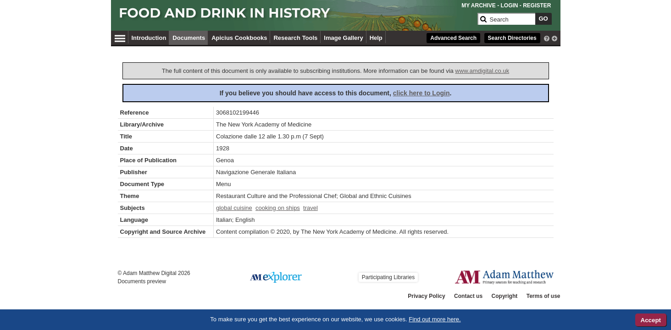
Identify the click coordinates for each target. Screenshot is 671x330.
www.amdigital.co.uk (482, 70)
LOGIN (509, 5)
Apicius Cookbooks (239, 37)
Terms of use (543, 296)
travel (310, 207)
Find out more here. (434, 319)
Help (376, 37)
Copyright (505, 296)
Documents (188, 37)
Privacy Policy (426, 296)
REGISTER (537, 5)
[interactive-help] (546, 37)
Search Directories (512, 38)
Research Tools (295, 37)
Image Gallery (343, 37)
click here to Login (421, 93)
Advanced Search (453, 38)
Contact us (468, 296)
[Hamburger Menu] (119, 37)
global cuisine (234, 207)
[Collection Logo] (296, 17)
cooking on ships (277, 207)
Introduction (149, 37)
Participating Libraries (388, 277)
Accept (651, 320)
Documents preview (142, 281)
